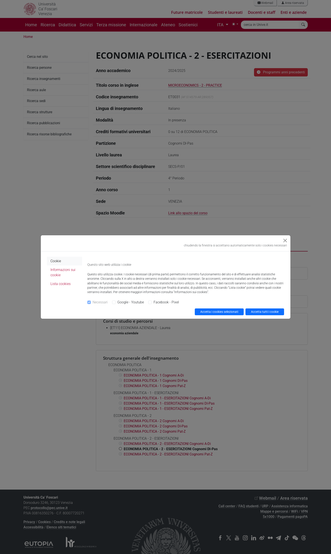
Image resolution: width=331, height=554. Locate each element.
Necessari (100, 302)
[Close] (285, 240)
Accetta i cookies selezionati (219, 311)
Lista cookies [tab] (60, 284)
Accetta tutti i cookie (265, 311)
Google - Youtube (130, 302)
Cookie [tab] (55, 261)
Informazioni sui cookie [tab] (62, 272)
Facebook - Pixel (166, 302)
